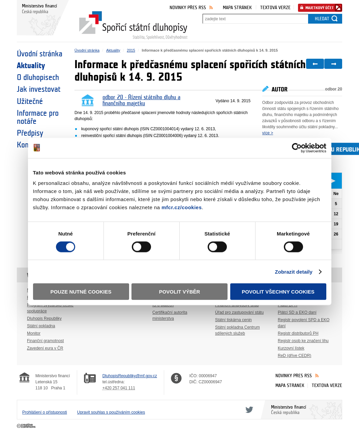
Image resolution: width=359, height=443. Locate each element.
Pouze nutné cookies (81, 292)
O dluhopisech (38, 77)
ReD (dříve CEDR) (294, 355)
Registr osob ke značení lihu (303, 340)
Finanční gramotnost (45, 340)
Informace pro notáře (38, 117)
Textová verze (275, 7)
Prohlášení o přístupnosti (44, 412)
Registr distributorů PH (298, 333)
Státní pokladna (41, 326)
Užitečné (30, 101)
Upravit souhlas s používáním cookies (111, 412)
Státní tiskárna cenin (233, 319)
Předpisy (30, 133)
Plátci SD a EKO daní (297, 312)
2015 (131, 50)
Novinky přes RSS (188, 7)
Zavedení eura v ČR (45, 348)
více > (267, 133)
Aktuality (31, 66)
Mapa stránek (237, 7)
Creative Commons (27, 426)
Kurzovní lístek (291, 348)
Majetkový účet (319, 8)
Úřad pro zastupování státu (239, 312)
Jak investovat (38, 89)
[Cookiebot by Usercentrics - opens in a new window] (296, 148)
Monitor (33, 333)
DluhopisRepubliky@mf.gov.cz (129, 375)
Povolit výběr (179, 292)
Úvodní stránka (39, 54)
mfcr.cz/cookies (181, 207)
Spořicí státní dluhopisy (133, 25)
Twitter (248, 409)
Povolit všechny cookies (278, 292)
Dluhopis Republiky (44, 318)
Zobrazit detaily (293, 271)
